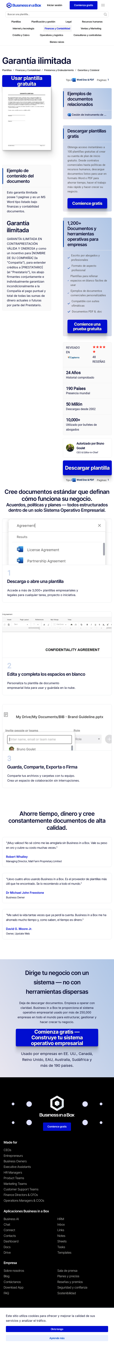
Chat (7, 1224)
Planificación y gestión (43, 21)
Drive (7, 1252)
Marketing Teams (15, 1184)
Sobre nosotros (14, 1270)
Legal (69, 21)
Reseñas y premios (70, 1282)
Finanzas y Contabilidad (57, 28)
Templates (64, 1252)
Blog (7, 1276)
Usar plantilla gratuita (26, 81)
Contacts (10, 1236)
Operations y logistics (51, 35)
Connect (9, 1230)
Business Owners (15, 1161)
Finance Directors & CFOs (21, 1195)
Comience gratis (87, 203)
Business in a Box (20, 1330)
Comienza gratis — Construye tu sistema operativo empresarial (57, 1037)
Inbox (61, 1224)
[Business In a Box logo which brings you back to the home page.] (24, 5)
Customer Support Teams (21, 1189)
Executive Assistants (17, 1167)
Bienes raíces (57, 41)
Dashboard (11, 1241)
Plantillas (16, 21)
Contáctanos (12, 1282)
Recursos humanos (92, 21)
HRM (60, 1219)
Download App (14, 1287)
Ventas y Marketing (91, 28)
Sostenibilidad (66, 1293)
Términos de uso (11, 1338)
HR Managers (13, 1172)
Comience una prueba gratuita (87, 326)
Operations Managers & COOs (24, 1200)
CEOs (7, 1150)
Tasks (61, 1247)
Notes (61, 1236)
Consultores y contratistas (87, 35)
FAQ (6, 1293)
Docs (7, 1247)
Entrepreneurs (13, 1156)
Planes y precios (68, 1276)
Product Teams (14, 1178)
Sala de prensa (67, 1270)
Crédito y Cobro (21, 35)
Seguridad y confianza (72, 1287)
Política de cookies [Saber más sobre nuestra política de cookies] (60, 1338)
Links (60, 1230)
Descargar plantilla (87, 468)
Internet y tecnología (23, 28)
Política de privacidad (35, 1338)
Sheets (62, 1241)
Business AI (11, 1219)
